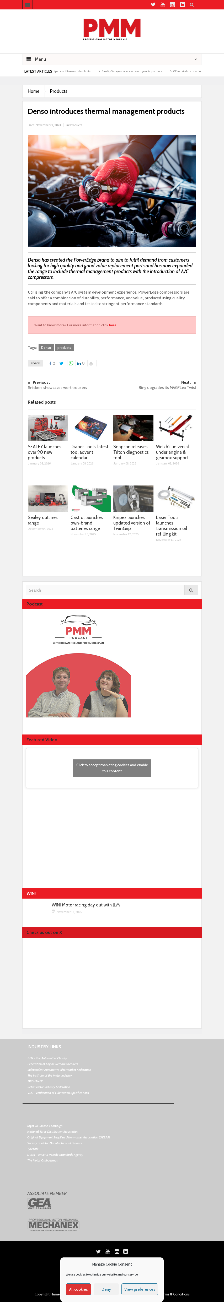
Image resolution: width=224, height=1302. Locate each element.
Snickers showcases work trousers (70, 385)
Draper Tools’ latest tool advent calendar (89, 452)
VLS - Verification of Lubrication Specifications (58, 1093)
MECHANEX (35, 1081)
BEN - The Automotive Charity (47, 1058)
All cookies (78, 1289)
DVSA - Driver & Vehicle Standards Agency (55, 1155)
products (64, 347)
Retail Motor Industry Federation (49, 1087)
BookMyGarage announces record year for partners (136, 71)
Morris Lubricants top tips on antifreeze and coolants (63, 71)
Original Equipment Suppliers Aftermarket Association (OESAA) (68, 1137)
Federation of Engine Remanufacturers (53, 1064)
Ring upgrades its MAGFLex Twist (154, 385)
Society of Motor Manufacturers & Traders (54, 1143)
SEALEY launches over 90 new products (44, 452)
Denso (46, 347)
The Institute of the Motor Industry (50, 1075)
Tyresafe (33, 1149)
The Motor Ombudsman (42, 1160)
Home (33, 91)
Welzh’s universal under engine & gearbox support (172, 452)
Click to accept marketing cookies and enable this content (112, 768)
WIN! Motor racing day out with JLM (86, 905)
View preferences (139, 1289)
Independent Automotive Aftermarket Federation (59, 1070)
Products (58, 91)
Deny (106, 1289)
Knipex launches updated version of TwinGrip (132, 523)
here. (113, 325)
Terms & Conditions (174, 1294)
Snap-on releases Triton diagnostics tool (131, 452)
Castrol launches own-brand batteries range (87, 523)
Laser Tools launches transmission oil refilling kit (171, 526)
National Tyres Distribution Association (52, 1131)
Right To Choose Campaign (44, 1126)
